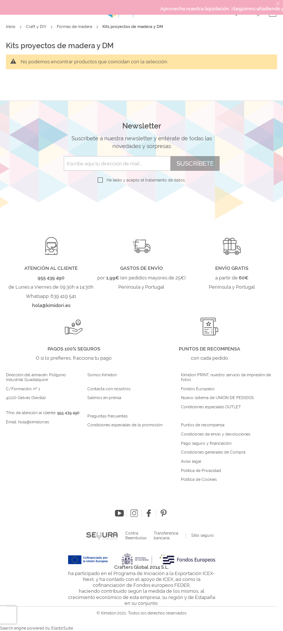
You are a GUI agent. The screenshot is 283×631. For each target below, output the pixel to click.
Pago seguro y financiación (206, 443)
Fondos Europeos (197, 389)
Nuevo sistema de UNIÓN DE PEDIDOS (217, 398)
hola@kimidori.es (33, 422)
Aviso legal (191, 461)
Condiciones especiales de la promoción (125, 425)
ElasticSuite (62, 628)
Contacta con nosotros (108, 389)
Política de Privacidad (201, 471)
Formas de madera (75, 26)
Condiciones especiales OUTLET (211, 407)
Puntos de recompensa (202, 425)
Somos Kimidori (102, 375)
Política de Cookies (199, 479)
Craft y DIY (37, 26)
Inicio (11, 26)
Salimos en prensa (104, 398)
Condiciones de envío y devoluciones (215, 434)
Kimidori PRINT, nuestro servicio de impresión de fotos (226, 377)
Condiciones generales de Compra (213, 452)
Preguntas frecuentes (107, 416)
